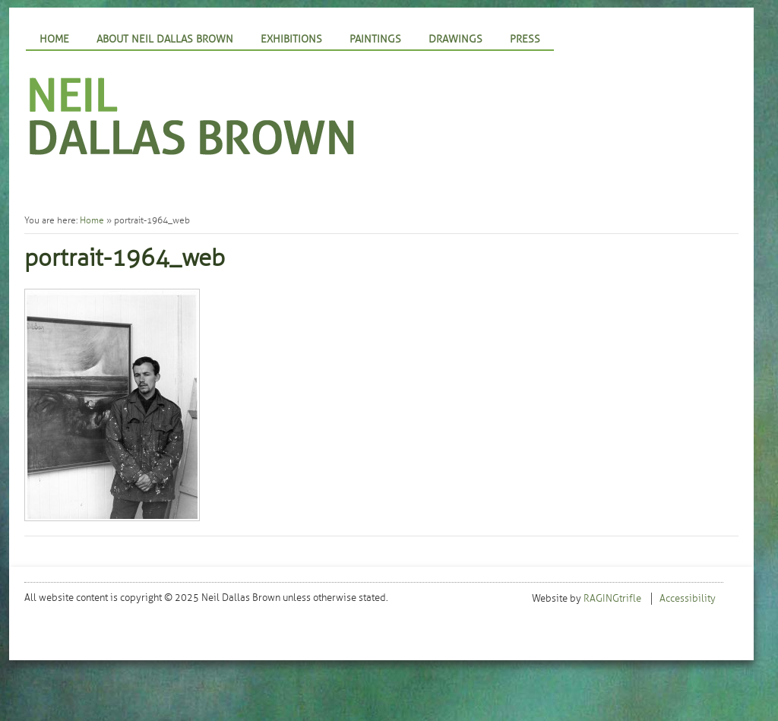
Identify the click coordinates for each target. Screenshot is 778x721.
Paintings (375, 39)
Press (525, 39)
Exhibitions (291, 39)
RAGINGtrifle (612, 599)
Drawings (455, 39)
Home (54, 39)
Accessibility (687, 599)
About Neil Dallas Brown (164, 39)
